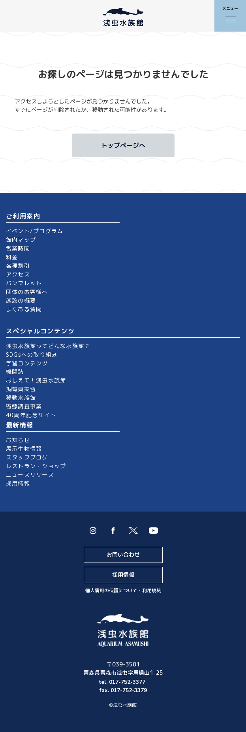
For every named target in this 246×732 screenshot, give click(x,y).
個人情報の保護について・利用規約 (123, 590)
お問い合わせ (123, 554)
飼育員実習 (21, 389)
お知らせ (18, 440)
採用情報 (18, 483)
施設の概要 (21, 300)
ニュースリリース (30, 474)
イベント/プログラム (34, 231)
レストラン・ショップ (36, 466)
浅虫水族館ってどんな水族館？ (48, 346)
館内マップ (21, 239)
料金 (12, 257)
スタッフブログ (27, 457)
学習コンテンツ (27, 363)
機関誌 (15, 371)
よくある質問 (24, 309)
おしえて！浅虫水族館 (36, 380)
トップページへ (123, 145)
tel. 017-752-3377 (123, 682)
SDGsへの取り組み (31, 354)
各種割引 (18, 265)
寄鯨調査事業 (24, 406)
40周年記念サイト (31, 415)
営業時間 (18, 248)
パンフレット (24, 283)
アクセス (18, 274)
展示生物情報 (24, 448)
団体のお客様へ (27, 291)
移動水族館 (21, 397)
